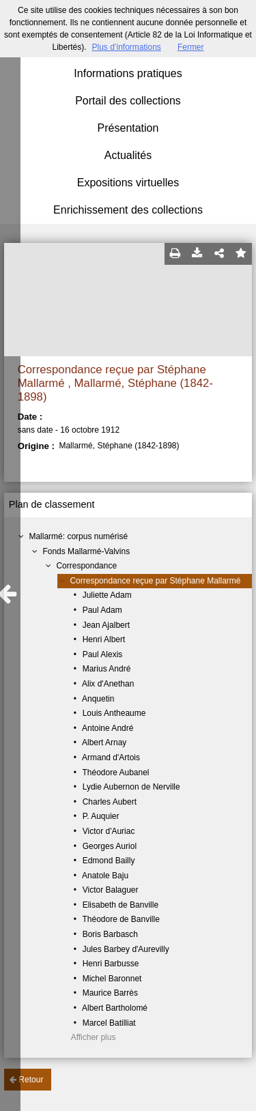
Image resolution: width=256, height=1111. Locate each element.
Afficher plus (93, 1037)
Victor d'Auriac (109, 831)
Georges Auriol (110, 846)
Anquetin (98, 699)
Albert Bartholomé (114, 1008)
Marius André (107, 669)
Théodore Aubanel (115, 772)
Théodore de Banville (120, 919)
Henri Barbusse (111, 963)
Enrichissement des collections (128, 210)
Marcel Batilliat (109, 1023)
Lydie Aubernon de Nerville (131, 787)
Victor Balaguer (111, 890)
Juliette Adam (107, 595)
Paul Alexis (103, 654)
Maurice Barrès (110, 993)
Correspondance (86, 566)
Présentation (128, 128)
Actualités (128, 155)
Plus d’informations (125, 47)
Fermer (190, 47)
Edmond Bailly (109, 860)
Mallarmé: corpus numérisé (78, 536)
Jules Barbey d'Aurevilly (126, 949)
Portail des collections (128, 100)
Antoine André (107, 728)
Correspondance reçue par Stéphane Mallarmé (155, 581)
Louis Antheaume (114, 713)
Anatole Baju (105, 875)
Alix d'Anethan (108, 684)
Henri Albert (104, 639)
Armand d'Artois (111, 757)
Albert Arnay (104, 742)
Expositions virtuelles (128, 182)
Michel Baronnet (112, 978)
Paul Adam (102, 610)
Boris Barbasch (110, 934)
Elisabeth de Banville (120, 905)
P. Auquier (101, 816)
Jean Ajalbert (106, 625)
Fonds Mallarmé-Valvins (86, 551)
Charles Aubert (110, 802)
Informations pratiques (128, 73)
